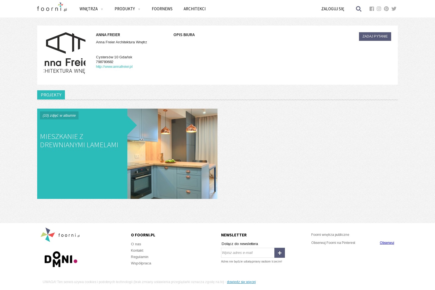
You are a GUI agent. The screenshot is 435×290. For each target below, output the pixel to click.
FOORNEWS (162, 8)
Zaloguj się (332, 8)
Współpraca (141, 263)
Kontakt (137, 250)
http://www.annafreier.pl (114, 66)
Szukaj (359, 9)
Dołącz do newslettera (240, 244)
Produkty (128, 8)
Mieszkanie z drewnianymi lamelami (127, 154)
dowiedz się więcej (241, 282)
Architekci (195, 8)
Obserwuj (387, 243)
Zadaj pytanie (375, 36)
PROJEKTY (51, 95)
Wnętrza (91, 8)
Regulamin (139, 257)
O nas (136, 244)
